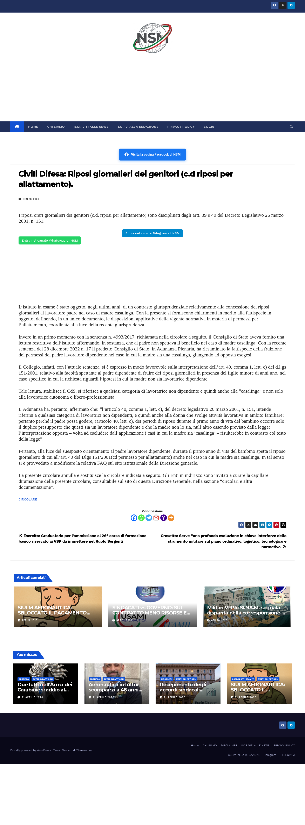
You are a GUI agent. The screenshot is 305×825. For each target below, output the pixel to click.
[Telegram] (148, 517)
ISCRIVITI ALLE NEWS (91, 127)
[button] (291, 127)
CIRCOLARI (166, 679)
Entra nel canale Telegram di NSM (152, 233)
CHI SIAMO (56, 127)
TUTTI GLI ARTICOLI (43, 679)
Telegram (270, 754)
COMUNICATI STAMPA (243, 679)
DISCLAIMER (229, 745)
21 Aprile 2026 (32, 697)
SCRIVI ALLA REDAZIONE (138, 127)
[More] (171, 517)
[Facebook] (134, 517)
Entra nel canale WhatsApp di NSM (50, 240)
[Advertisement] (152, 90)
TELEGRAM (287, 754)
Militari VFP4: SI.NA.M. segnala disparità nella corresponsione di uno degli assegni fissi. (246, 613)
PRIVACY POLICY (181, 127)
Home (195, 745)
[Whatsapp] (141, 517)
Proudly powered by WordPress (31, 750)
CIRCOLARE (28, 499)
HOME (33, 127)
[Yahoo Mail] (163, 517)
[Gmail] (156, 517)
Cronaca (24, 679)
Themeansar (84, 750)
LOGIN (209, 127)
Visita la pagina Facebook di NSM (152, 154)
